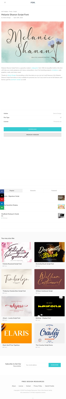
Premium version (32, 135)
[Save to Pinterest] (2, 199)
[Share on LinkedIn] (2, 204)
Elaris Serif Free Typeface (11, 345)
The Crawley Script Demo (44, 345)
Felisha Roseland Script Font (12, 264)
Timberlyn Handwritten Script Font (14, 291)
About (14, 386)
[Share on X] (2, 195)
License (21, 386)
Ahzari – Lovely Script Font (11, 318)
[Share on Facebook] (2, 191)
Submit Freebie (49, 386)
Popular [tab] (12, 190)
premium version (16, 80)
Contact (28, 386)
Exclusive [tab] (33, 190)
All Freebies (4, 11)
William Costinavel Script (44, 291)
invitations (55, 70)
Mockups (5, 218)
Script (15, 11)
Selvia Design (12, 75)
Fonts (10, 11)
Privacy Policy (38, 386)
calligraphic (34, 68)
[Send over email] (2, 208)
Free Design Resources (33, 382)
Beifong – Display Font (43, 318)
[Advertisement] (32, 95)
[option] (32, 42)
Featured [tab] (54, 190)
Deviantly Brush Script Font (45, 264)
